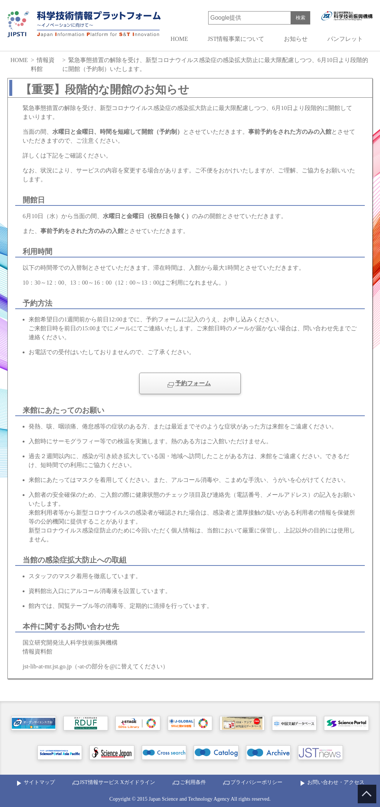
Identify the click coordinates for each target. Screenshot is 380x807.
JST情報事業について (235, 39)
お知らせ (296, 39)
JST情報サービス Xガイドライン (117, 782)
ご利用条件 (193, 782)
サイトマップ (39, 782)
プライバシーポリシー (256, 782)
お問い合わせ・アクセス (335, 782)
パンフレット (345, 39)
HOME (179, 39)
